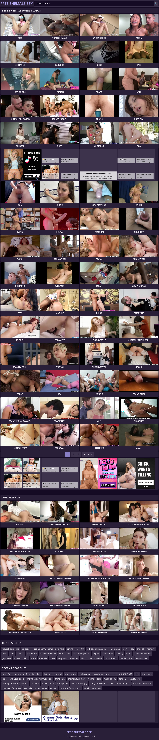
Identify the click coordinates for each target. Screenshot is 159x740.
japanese (6, 658)
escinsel (58, 674)
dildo (25, 658)
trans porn (147, 674)
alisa (137, 674)
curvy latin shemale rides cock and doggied (110, 683)
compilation (107, 653)
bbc (82, 658)
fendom (122, 678)
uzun (4, 653)
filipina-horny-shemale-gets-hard (49, 649)
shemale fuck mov (76, 678)
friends (24, 683)
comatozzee (141, 658)
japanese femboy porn (70, 688)
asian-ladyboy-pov (142, 653)
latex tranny (70, 674)
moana (91, 678)
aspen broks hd (94, 658)
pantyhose (32, 653)
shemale (43, 658)
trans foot (7, 674)
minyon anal (48, 683)
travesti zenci (111, 658)
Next (90, 454)
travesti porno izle (10, 649)
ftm (82, 649)
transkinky (60, 678)
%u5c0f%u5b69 (125, 674)
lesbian (17, 658)
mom (128, 653)
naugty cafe (134, 678)
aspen (96, 653)
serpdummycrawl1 (81, 653)
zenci (86, 688)
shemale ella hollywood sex (39, 678)
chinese (20, 653)
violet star (96, 688)
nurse (52, 658)
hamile (123, 658)
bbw (131, 658)
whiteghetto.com (10, 683)
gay (125, 649)
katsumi (48, 674)
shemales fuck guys (11, 688)
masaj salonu (110, 678)
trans (33, 658)
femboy (150, 649)
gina (4, 678)
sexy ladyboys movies (68, 658)
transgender (62, 683)
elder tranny (41, 688)
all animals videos (48, 653)
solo (12, 653)
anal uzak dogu (17, 678)
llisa (99, 678)
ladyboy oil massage (96, 649)
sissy (132, 649)
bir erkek (35, 683)
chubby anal (84, 674)
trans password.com (142, 683)
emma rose (72, 649)
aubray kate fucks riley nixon (28, 674)
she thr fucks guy (79, 683)
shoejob (140, 649)
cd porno (26, 649)
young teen (64, 653)
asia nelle (28, 688)
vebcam (53, 688)
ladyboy (119, 653)
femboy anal (114, 649)
